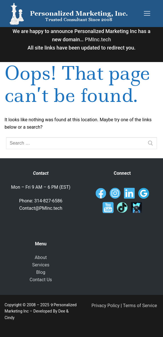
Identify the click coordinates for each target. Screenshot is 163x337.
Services (40, 265)
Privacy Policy (105, 305)
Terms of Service (140, 305)
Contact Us (41, 279)
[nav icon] (147, 14)
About (41, 257)
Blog (40, 272)
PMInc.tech (98, 39)
